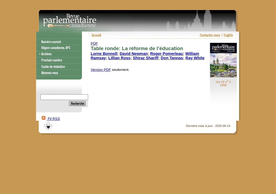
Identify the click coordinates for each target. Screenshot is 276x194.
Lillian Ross (119, 58)
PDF (94, 43)
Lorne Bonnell (104, 53)
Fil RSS (50, 119)
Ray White (195, 58)
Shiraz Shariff (145, 58)
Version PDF (101, 70)
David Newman (134, 53)
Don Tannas (172, 58)
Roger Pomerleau (166, 53)
